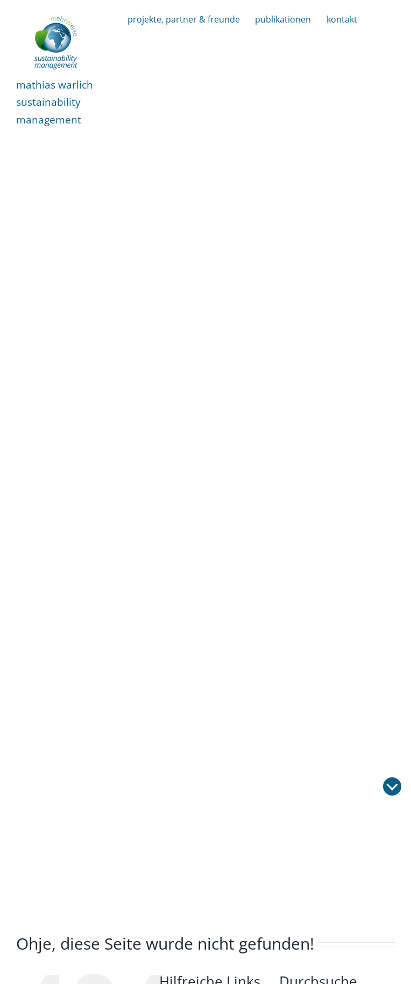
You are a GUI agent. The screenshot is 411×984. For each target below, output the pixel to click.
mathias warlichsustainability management (54, 102)
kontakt (342, 19)
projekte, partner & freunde (183, 19)
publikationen (283, 19)
